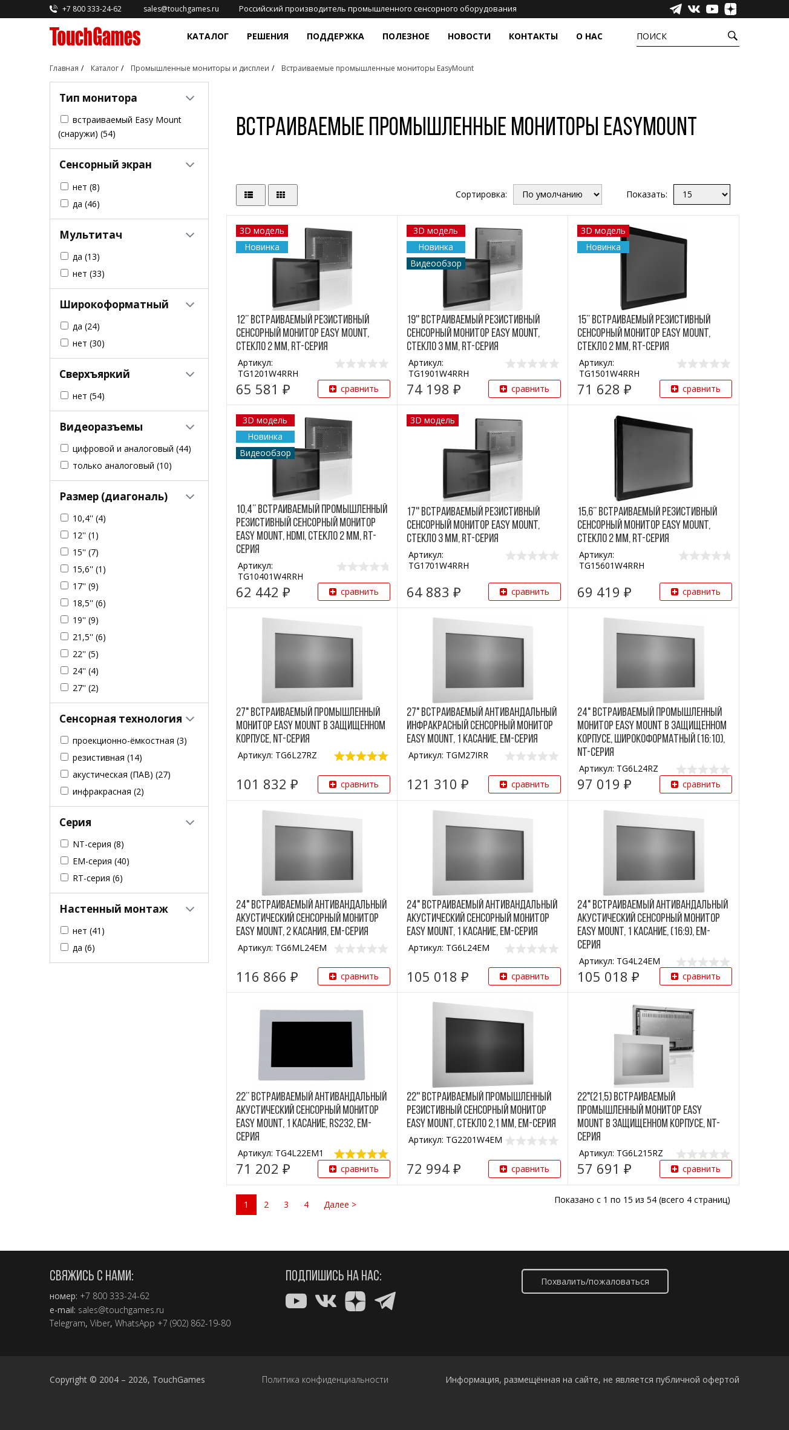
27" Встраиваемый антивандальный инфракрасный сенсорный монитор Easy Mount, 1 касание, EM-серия (482, 726)
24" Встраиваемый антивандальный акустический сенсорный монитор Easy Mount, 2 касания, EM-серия (311, 918)
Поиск (652, 36)
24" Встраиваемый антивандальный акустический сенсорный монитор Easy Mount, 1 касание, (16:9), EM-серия (652, 925)
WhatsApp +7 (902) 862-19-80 (173, 1323)
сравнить (354, 388)
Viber (100, 1323)
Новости (469, 36)
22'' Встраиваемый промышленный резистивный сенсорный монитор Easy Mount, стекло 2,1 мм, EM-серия (481, 1110)
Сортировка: (481, 194)
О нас (589, 36)
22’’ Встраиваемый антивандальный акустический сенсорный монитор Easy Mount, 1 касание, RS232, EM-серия (311, 1117)
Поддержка (335, 36)
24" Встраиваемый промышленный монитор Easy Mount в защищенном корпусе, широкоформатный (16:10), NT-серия (652, 733)
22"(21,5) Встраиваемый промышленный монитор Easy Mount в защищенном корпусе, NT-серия (648, 1117)
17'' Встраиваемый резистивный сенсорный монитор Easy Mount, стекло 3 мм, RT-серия (473, 525)
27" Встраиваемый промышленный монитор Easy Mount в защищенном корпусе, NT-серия (310, 726)
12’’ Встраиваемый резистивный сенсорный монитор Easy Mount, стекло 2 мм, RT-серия (302, 333)
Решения (268, 36)
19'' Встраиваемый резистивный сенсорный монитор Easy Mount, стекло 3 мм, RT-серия (473, 333)
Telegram (67, 1323)
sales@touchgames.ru (121, 1310)
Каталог (208, 36)
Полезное (406, 36)
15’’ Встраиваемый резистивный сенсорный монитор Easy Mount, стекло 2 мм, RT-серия (643, 333)
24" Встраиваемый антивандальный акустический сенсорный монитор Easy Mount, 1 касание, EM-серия (482, 918)
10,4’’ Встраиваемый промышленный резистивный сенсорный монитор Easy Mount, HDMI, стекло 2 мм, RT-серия (311, 530)
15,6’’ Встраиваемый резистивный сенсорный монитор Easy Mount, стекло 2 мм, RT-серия (647, 525)
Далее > (340, 1204)
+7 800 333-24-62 (114, 1296)
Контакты (533, 36)
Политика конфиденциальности (325, 1379)
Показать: (646, 194)
